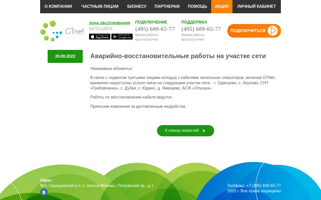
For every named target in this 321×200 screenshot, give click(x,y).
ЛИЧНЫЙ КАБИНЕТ (256, 6)
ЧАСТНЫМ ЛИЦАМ (100, 6)
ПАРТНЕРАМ (167, 6)
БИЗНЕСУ (136, 6)
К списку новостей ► (185, 130)
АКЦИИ (222, 6)
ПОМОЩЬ (197, 6)
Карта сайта (101, 28)
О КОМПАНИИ (58, 6)
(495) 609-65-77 (155, 29)
